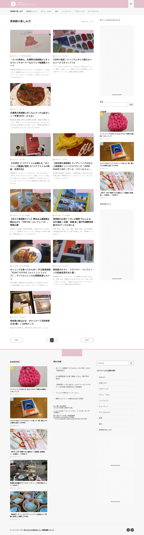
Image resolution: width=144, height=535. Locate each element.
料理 (100, 418)
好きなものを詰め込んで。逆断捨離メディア (39, 530)
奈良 (65, 159)
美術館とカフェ (31, 11)
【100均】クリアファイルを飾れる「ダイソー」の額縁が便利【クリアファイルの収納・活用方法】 (30, 166)
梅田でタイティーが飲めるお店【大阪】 (70, 399)
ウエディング (79, 11)
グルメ (23, 109)
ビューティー (103, 406)
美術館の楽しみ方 (16, 11)
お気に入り (105, 168)
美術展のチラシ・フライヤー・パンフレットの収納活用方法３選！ (73, 271)
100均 (66, 56)
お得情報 (67, 215)
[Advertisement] (73, 99)
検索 (101, 102)
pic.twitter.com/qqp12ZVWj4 (63, 417)
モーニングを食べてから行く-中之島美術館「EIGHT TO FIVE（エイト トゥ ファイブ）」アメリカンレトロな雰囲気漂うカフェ (30, 274)
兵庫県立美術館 (26, 56)
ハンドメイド (66, 11)
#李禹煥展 (71, 415)
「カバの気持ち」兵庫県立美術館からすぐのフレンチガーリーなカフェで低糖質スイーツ (30, 62)
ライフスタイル (93, 11)
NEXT (87, 340)
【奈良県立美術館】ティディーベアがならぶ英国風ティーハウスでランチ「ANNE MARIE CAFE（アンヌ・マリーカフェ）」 (73, 166)
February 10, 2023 (80, 419)
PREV (16, 340)
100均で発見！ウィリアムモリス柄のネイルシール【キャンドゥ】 (72, 61)
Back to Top (72, 353)
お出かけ (102, 377)
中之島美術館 (25, 266)
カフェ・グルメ (46, 11)
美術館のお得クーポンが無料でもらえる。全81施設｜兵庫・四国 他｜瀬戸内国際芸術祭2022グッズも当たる (73, 222)
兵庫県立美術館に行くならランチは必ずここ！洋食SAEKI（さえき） (30, 114)
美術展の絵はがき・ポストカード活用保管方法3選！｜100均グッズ (30, 322)
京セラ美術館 (25, 215)
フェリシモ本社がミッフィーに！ (67, 393)
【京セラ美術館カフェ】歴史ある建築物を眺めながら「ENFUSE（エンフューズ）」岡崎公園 (30, 222)
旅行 (56, 11)
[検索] (131, 363)
